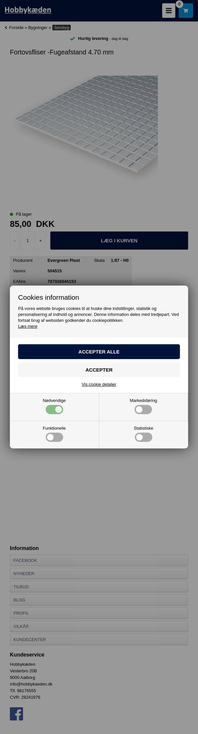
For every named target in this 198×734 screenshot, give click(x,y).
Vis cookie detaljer (99, 384)
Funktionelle (54, 434)
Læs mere (27, 326)
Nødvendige (54, 406)
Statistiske (143, 434)
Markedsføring (143, 406)
